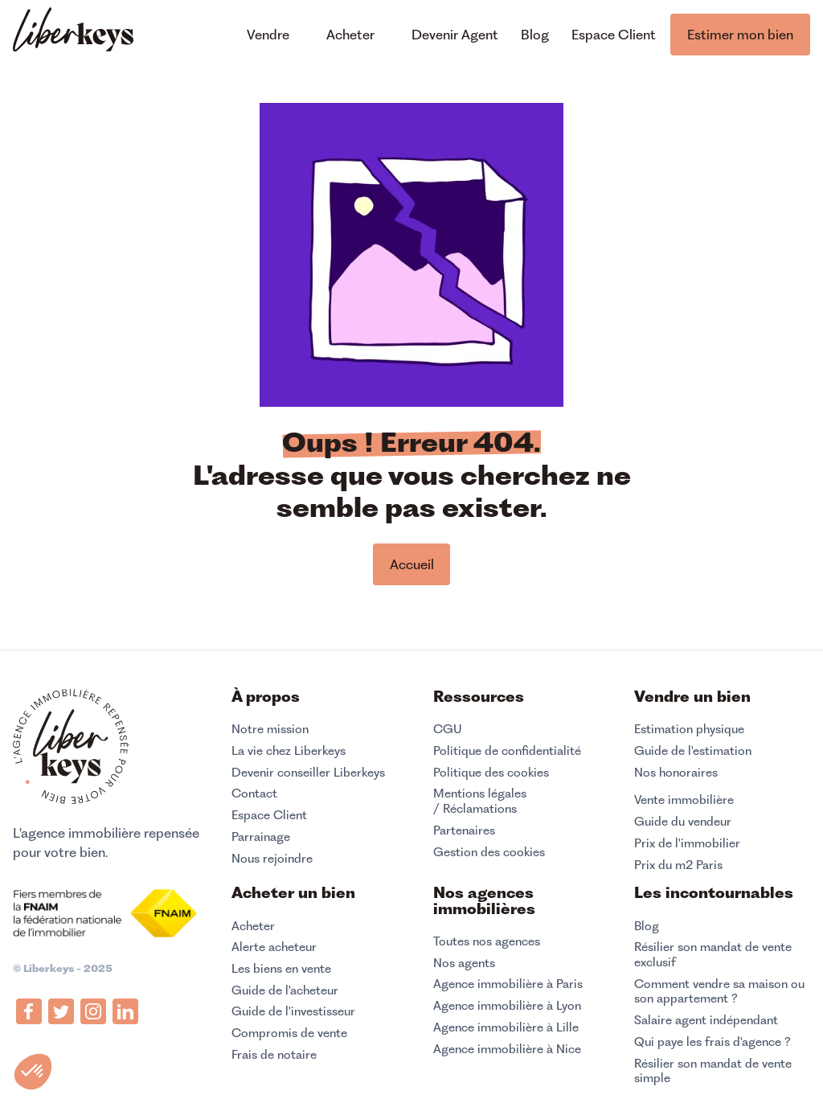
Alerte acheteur (274, 947)
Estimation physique (689, 729)
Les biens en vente (281, 969)
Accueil (412, 564)
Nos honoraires (676, 772)
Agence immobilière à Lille (506, 1027)
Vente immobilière (684, 800)
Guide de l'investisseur (293, 1011)
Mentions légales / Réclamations (479, 801)
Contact (254, 793)
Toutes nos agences (486, 941)
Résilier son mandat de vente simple (713, 1071)
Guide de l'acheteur (284, 990)
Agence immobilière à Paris (508, 984)
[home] (73, 31)
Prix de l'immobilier (687, 843)
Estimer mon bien (740, 35)
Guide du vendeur (682, 821)
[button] (33, 1071)
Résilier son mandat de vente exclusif (713, 955)
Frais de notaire (274, 1055)
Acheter (253, 926)
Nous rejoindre (272, 858)
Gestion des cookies (489, 851)
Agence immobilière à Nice (507, 1049)
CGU (447, 729)
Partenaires (464, 830)
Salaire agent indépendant (706, 1020)
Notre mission (270, 729)
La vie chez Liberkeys (288, 751)
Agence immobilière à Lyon (507, 1006)
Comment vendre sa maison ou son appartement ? (719, 992)
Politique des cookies (491, 772)
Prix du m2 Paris (678, 865)
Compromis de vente (289, 1033)
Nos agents (464, 963)
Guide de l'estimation (692, 751)
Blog (646, 926)
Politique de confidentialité (507, 751)
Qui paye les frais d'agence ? (712, 1042)
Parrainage (260, 837)
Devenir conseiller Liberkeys (308, 772)
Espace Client (269, 815)
